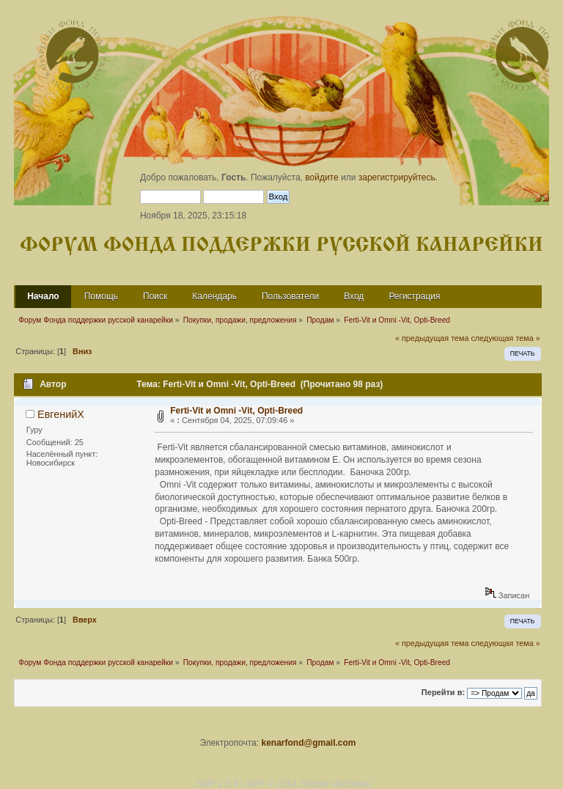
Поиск (155, 296)
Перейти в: (443, 693)
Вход (354, 296)
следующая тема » (505, 338)
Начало (43, 296)
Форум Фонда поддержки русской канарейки (281, 245)
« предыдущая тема (431, 338)
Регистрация (414, 296)
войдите (321, 177)
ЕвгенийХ (60, 414)
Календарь (214, 296)
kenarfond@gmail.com (308, 743)
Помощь (101, 296)
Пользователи (290, 296)
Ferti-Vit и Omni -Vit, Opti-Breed (236, 410)
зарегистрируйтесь (396, 177)
